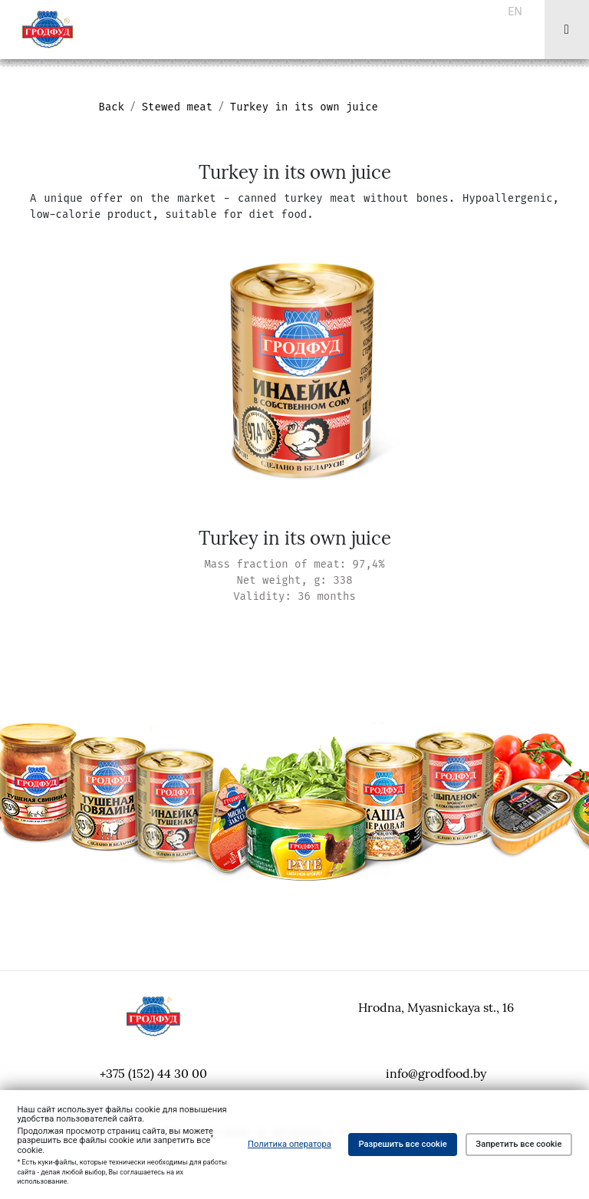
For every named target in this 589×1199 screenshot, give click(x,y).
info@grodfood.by (436, 1073)
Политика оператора (289, 1144)
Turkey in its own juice (304, 107)
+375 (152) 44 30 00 (153, 1073)
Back (112, 107)
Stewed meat (177, 107)
